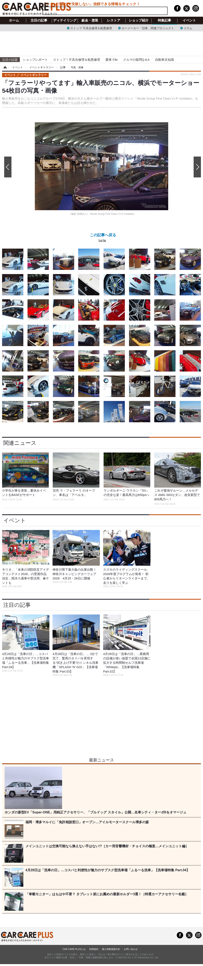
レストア (113, 20)
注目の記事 (39, 20)
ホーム (14, 20)
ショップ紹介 (139, 20)
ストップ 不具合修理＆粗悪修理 (91, 28)
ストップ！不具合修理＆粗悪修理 (76, 59)
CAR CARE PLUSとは (74, 949)
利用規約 (93, 949)
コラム (188, 28)
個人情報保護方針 (111, 949)
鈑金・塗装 (89, 20)
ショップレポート (35, 59)
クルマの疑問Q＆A (136, 59)
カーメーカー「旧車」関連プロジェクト (148, 28)
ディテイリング (64, 20)
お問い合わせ (131, 949)
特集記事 (164, 20)
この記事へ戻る (103, 239)
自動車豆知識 (164, 59)
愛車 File (111, 59)
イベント (189, 20)
